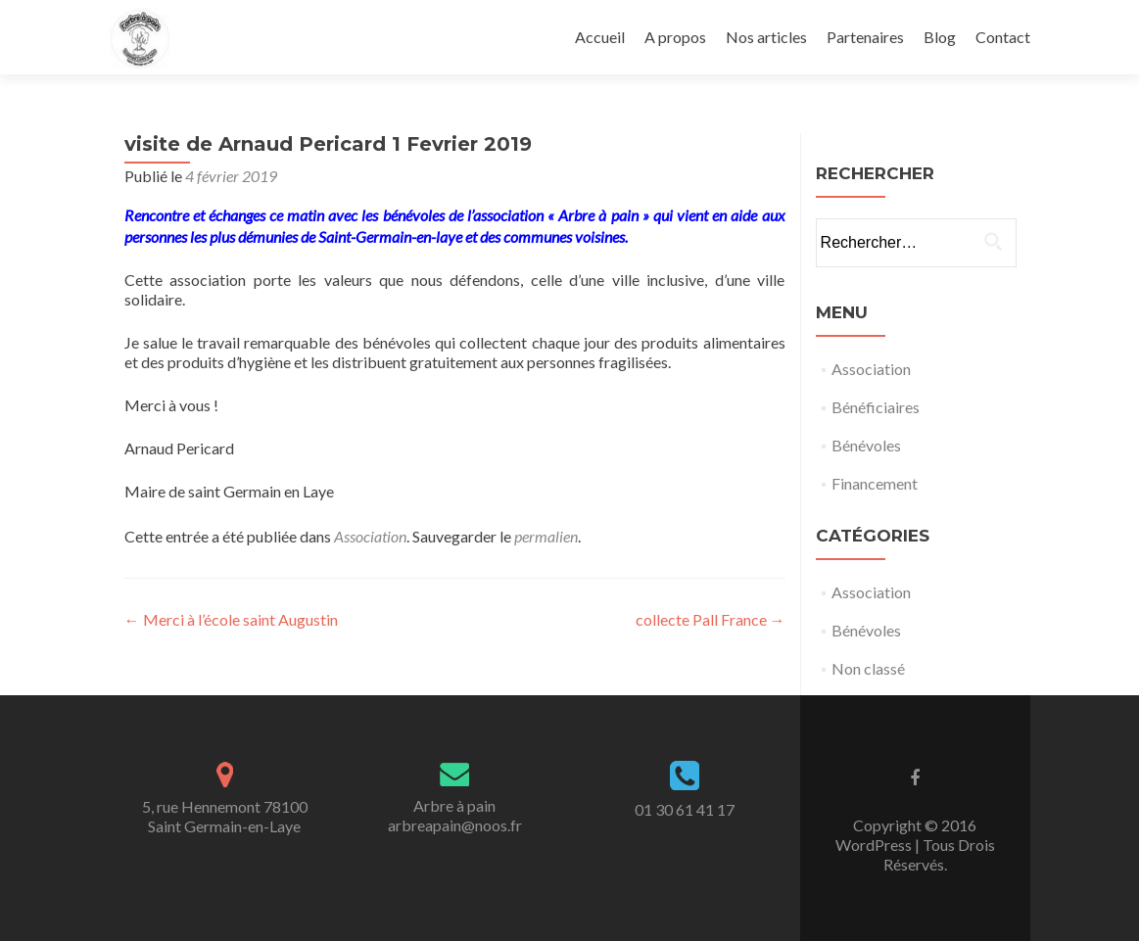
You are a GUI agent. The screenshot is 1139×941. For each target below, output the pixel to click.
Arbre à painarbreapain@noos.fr (455, 815)
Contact (1002, 36)
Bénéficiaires (875, 407)
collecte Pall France (710, 619)
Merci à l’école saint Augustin (231, 619)
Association (370, 536)
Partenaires (865, 36)
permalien (546, 536)
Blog (940, 36)
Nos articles (766, 36)
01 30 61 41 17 (685, 809)
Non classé (868, 668)
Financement (874, 483)
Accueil (600, 36)
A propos (675, 36)
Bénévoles (866, 445)
